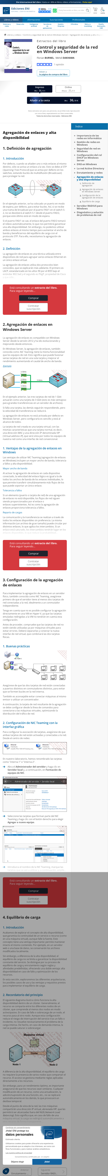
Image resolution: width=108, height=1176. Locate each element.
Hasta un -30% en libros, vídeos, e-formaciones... (54, 2)
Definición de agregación (88, 184)
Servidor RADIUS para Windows (54, 1173)
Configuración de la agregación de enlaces (92, 196)
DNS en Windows (87, 164)
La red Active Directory (90, 168)
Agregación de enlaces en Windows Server (92, 190)
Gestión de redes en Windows (88, 143)
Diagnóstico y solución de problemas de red (90, 213)
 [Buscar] (87, 10)
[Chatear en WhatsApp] (55, 11)
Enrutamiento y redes (21, 1173)
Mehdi (65, 57)
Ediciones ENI (19, 10)
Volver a (53, 73)
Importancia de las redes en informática (89, 137)
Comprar (33, 298)
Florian (45, 57)
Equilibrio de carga (91, 201)
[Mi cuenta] (102, 10)
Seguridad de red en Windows (88, 150)
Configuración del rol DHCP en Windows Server (89, 158)
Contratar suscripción (33, 307)
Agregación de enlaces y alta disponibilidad (90, 178)
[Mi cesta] (95, 10)
